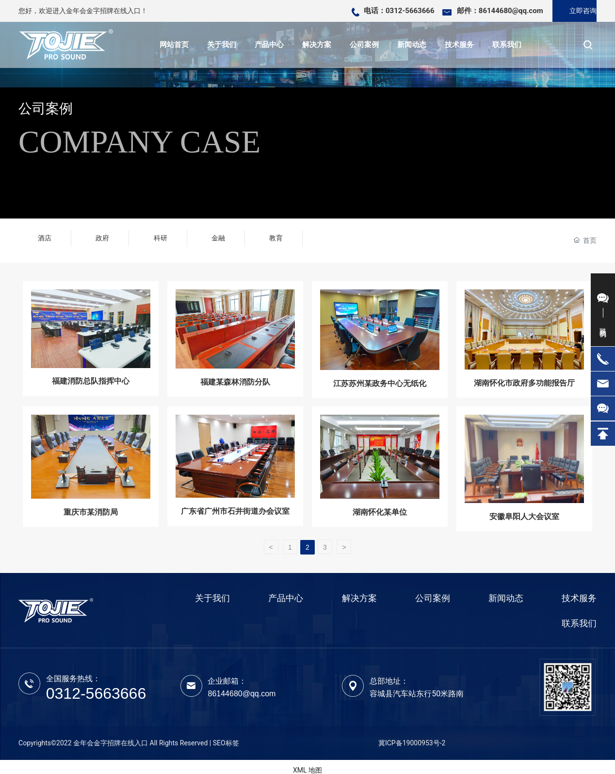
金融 (218, 236)
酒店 (44, 236)
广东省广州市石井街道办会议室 (235, 501)
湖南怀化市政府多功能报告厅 (524, 372)
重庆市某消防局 (91, 502)
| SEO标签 (224, 736)
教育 (276, 236)
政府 (102, 236)
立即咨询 (583, 11)
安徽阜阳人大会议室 (524, 507)
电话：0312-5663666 (399, 10)
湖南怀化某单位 (380, 502)
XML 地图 (307, 763)
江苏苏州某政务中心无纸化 (379, 373)
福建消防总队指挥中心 (90, 371)
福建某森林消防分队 (235, 372)
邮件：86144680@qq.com (500, 10)
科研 (160, 236)
